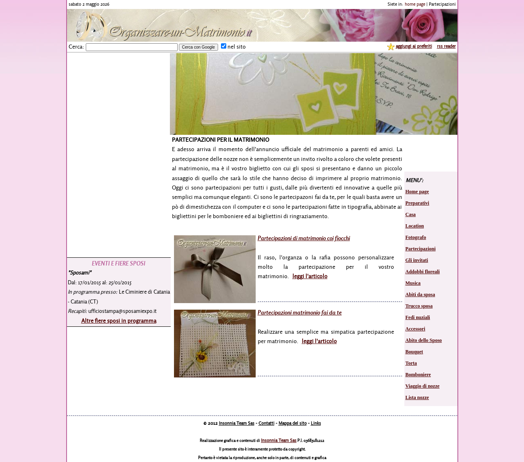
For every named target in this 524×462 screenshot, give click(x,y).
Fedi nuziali (418, 317)
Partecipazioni (421, 249)
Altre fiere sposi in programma (118, 320)
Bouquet (414, 352)
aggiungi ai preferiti (414, 46)
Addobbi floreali (423, 272)
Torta (411, 363)
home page (415, 4)
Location (415, 226)
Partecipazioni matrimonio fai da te (300, 312)
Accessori (416, 329)
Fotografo (416, 237)
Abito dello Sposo (424, 340)
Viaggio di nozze (423, 386)
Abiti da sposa (420, 294)
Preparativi (417, 203)
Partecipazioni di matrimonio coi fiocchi (304, 237)
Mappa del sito (293, 423)
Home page (417, 191)
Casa (411, 214)
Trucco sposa (419, 306)
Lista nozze (417, 397)
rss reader (446, 46)
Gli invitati (417, 260)
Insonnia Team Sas (236, 423)
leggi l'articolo (310, 275)
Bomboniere (418, 374)
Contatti (266, 423)
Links (316, 423)
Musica (413, 283)
